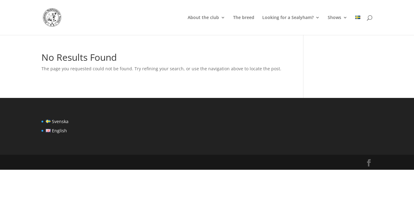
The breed (243, 17)
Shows (334, 17)
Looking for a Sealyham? (288, 17)
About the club (203, 17)
